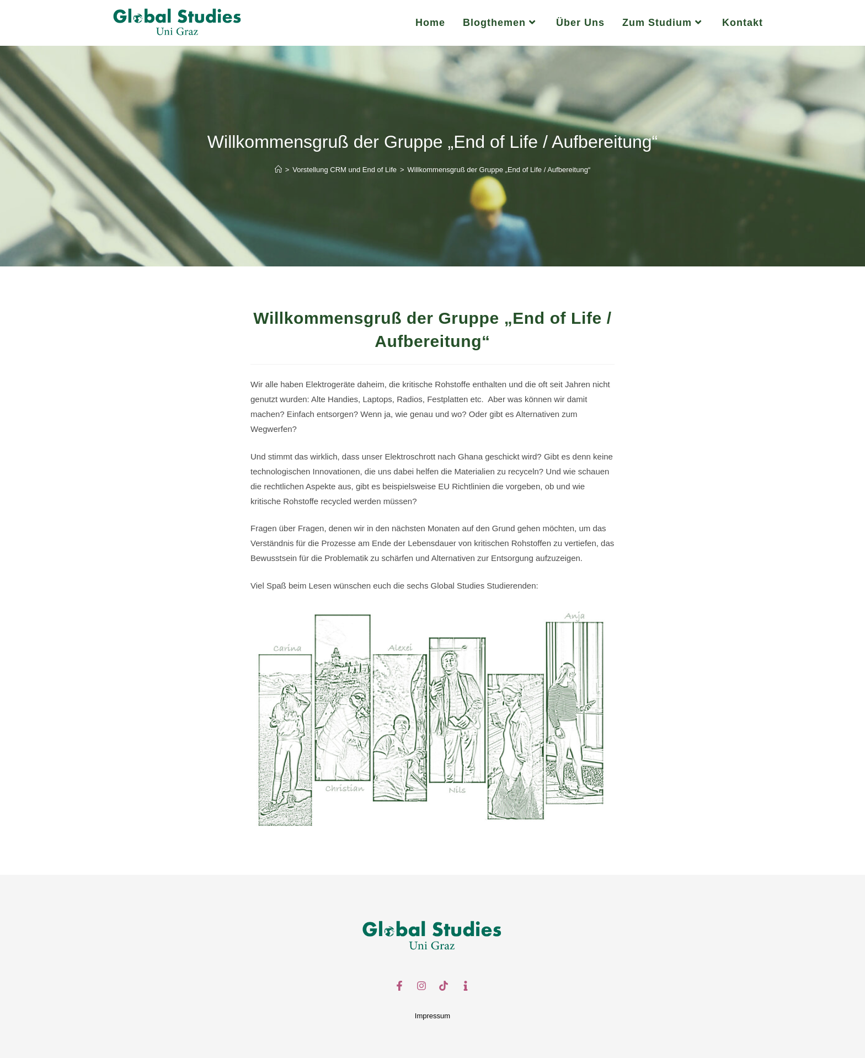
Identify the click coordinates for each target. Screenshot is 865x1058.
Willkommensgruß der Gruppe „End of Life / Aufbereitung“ (499, 169)
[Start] (278, 169)
